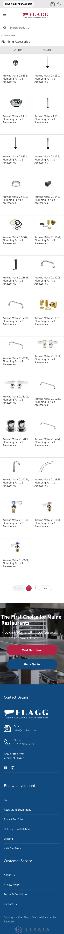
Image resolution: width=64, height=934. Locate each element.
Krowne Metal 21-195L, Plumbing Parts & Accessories (47, 482)
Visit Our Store (32, 650)
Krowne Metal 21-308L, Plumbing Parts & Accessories (16, 563)
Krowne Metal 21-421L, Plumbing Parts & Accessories (16, 321)
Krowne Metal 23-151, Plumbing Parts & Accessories (15, 159)
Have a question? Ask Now (18, 4)
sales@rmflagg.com (25, 730)
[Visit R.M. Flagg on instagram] (12, 767)
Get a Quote (32, 664)
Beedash (9, 921)
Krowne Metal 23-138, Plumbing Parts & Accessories (15, 119)
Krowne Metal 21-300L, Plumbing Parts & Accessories (47, 359)
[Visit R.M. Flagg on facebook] (5, 767)
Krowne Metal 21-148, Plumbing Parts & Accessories (47, 199)
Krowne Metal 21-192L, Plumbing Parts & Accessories (47, 321)
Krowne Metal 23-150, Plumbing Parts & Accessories (47, 78)
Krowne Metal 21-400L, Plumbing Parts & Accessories (16, 442)
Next (45, 588)
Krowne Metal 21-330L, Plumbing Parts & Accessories (16, 523)
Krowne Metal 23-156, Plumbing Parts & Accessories (47, 159)
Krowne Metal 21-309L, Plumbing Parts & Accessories (47, 523)
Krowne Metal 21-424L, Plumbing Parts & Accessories (47, 442)
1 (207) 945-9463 (23, 744)
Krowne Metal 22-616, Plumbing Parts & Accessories (15, 199)
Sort (47, 50)
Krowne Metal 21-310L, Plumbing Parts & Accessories (16, 399)
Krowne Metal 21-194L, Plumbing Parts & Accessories (47, 240)
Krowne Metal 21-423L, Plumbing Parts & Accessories (47, 401)
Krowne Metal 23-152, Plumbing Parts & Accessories (15, 78)
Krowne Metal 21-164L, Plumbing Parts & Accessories (16, 280)
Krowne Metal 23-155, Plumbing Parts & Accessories (47, 119)
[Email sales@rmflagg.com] (53, 4)
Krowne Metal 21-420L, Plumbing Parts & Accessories (47, 280)
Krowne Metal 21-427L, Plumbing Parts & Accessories (16, 482)
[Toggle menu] (4, 15)
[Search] (32, 27)
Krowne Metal (9, 35)
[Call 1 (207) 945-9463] (59, 4)
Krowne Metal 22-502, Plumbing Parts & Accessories (15, 240)
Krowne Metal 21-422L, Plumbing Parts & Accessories (16, 361)
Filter (17, 50)
